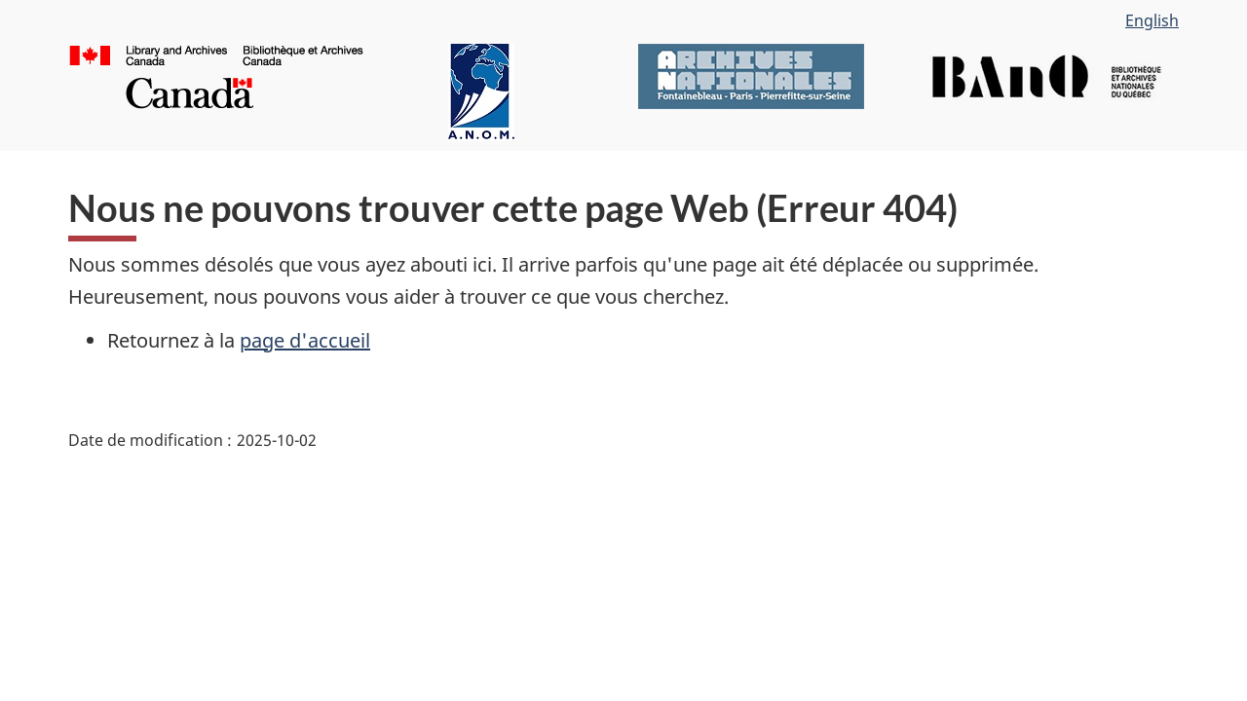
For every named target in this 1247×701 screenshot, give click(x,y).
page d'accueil (305, 340)
